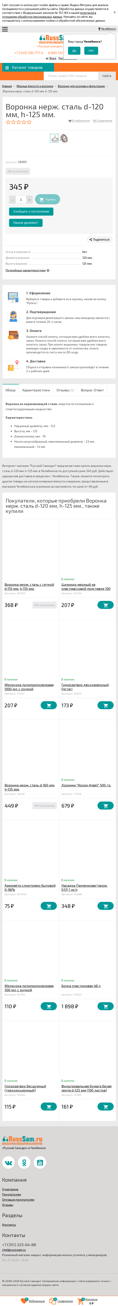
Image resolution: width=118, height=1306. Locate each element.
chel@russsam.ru (14, 1250)
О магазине (10, 1189)
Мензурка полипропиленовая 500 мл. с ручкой (29, 988)
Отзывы (7, 1205)
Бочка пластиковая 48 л (80, 986)
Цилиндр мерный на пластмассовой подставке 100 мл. (85, 588)
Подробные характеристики (26, 270)
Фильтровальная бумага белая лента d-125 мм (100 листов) (86, 1088)
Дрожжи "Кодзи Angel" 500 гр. (86, 785)
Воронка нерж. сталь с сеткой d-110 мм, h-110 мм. (29, 586)
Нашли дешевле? (25, 222)
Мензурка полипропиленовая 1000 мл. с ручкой (29, 687)
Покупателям (11, 1194)
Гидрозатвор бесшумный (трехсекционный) (25, 1088)
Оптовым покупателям (18, 1199)
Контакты (9, 1224)
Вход (52, 58)
